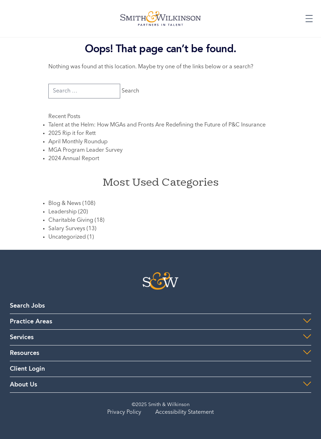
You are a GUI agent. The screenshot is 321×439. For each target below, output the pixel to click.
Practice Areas (31, 321)
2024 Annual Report (73, 159)
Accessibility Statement (184, 412)
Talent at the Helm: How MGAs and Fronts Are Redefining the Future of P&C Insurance (157, 125)
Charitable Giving (70, 220)
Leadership (62, 212)
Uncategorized (67, 237)
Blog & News (64, 203)
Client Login (27, 369)
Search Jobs (27, 306)
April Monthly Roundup (78, 142)
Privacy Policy (124, 412)
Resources (24, 353)
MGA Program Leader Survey (85, 150)
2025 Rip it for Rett (72, 133)
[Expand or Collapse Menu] (309, 18)
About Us (23, 385)
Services (22, 337)
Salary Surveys (66, 229)
